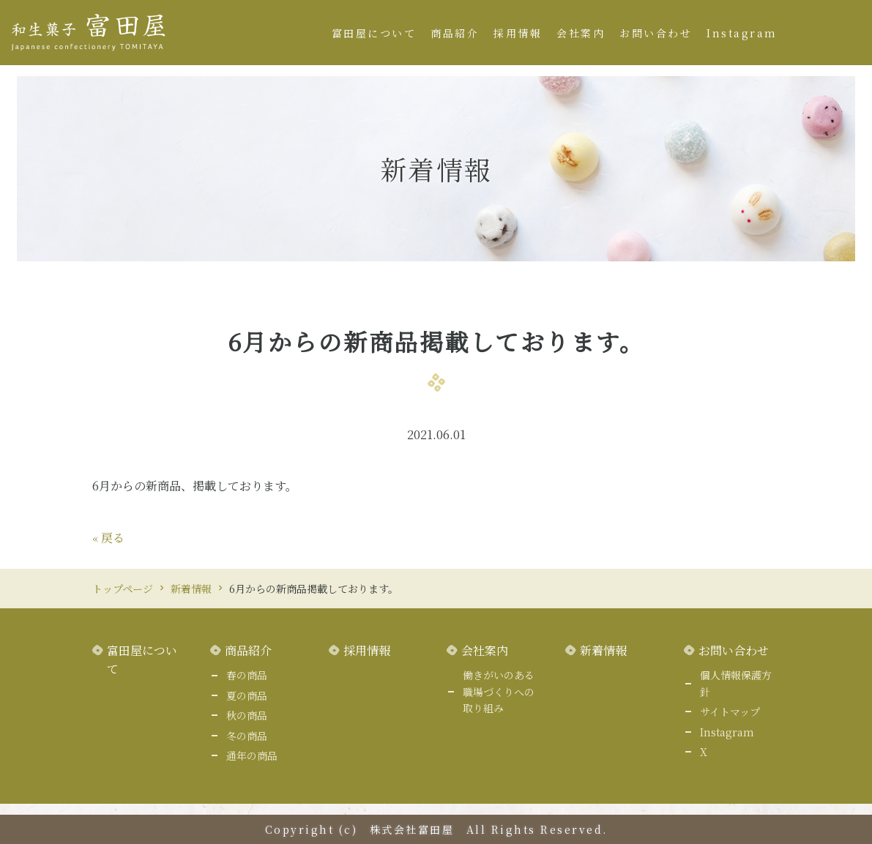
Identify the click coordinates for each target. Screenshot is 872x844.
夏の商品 (246, 695)
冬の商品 (246, 735)
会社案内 (580, 33)
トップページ (122, 588)
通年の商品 (251, 755)
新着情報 (191, 588)
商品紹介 (455, 33)
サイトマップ (730, 711)
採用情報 (517, 33)
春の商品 (246, 675)
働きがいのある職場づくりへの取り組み (498, 691)
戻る (108, 537)
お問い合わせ (655, 33)
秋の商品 (246, 715)
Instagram (742, 33)
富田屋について (374, 33)
